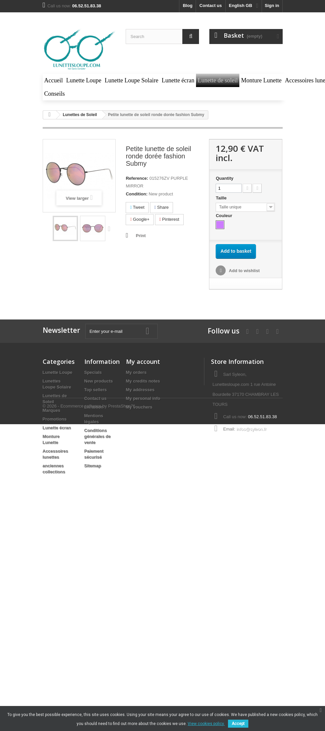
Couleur (224, 215)
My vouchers (139, 407)
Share (161, 207)
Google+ (139, 219)
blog (187, 5)
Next (110, 228)
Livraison (94, 407)
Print (141, 235)
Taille (222, 197)
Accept (238, 723)
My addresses (140, 389)
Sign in (272, 5)
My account (143, 361)
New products (98, 381)
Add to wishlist (244, 270)
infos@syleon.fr (251, 429)
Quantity (224, 178)
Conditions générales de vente (97, 436)
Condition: (136, 193)
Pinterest (169, 219)
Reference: (137, 178)
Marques (51, 410)
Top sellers (95, 389)
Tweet (137, 207)
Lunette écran (57, 427)
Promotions (55, 419)
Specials (93, 372)
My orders (136, 372)
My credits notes (143, 381)
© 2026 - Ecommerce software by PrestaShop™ (89, 495)
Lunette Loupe (58, 372)
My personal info (143, 398)
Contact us (210, 5)
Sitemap (92, 465)
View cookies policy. (206, 723)
